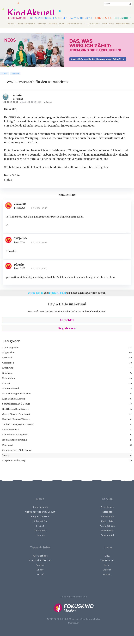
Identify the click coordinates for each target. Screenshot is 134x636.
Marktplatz (123, 24)
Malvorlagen (92, 24)
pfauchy (19, 264)
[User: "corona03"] (9, 205)
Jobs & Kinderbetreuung (14, 439)
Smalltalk (7, 357)
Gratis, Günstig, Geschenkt (16, 414)
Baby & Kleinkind (81, 18)
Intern (5, 455)
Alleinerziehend (10, 388)
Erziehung (7, 373)
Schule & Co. (103, 18)
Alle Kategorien (10, 347)
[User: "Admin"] (6, 96)
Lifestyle (40, 535)
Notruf (40, 574)
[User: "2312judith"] (9, 240)
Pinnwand (15, 73)
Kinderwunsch (17, 18)
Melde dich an (35, 292)
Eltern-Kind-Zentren (40, 560)
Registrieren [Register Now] (67, 328)
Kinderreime (74, 24)
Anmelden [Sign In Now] (67, 320)
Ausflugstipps (26, 24)
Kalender (108, 24)
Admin (17, 95)
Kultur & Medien (10, 429)
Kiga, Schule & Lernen (13, 398)
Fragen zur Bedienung (13, 460)
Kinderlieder (57, 24)
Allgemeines (9, 352)
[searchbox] (118, 4)
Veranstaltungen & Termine (16, 393)
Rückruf (40, 565)
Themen (4, 73)
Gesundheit (123, 18)
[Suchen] (130, 4)
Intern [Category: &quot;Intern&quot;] (49, 102)
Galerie (41, 24)
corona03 (20, 204)
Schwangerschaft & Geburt (48, 18)
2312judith (20, 238)
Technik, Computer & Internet (17, 424)
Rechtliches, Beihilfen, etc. (15, 409)
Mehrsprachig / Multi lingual (17, 450)
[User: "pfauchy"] (9, 266)
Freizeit (6, 383)
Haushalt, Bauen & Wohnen (16, 419)
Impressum (73, 623)
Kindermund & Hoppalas (15, 434)
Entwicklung (9, 378)
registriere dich (57, 292)
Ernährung (7, 367)
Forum (12, 24)
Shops (40, 569)
